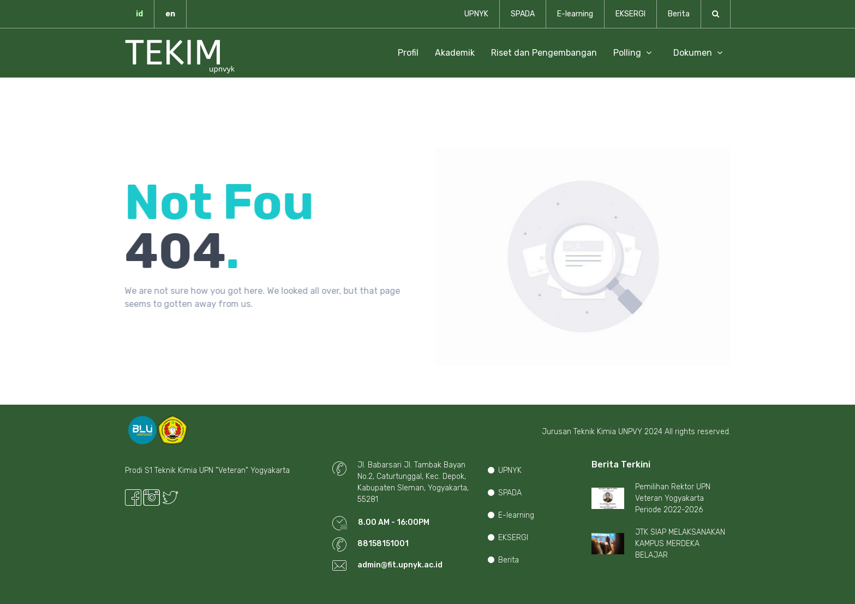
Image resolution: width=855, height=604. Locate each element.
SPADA (523, 14)
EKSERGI (630, 14)
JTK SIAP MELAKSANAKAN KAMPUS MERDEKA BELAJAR (680, 544)
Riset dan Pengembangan (544, 53)
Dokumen (697, 53)
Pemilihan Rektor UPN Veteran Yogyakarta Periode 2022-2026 (672, 498)
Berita (679, 14)
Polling (632, 53)
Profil (408, 53)
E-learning (575, 14)
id (139, 14)
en (170, 14)
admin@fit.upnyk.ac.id (400, 565)
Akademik (455, 53)
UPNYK (476, 14)
